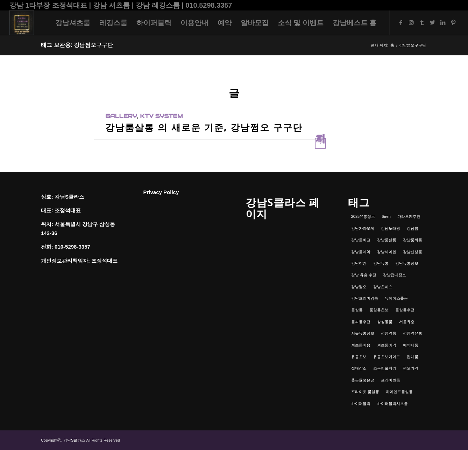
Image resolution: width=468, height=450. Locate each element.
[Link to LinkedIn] (443, 22)
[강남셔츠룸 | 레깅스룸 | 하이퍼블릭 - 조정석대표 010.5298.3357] (21, 22)
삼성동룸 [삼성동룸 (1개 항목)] (384, 322)
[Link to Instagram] (411, 22)
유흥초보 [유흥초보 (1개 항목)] (359, 357)
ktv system (161, 116)
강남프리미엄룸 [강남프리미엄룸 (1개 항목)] (364, 298)
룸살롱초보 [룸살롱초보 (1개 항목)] (379, 310)
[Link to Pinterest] (453, 22)
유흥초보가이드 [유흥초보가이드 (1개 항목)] (386, 357)
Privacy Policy (161, 192)
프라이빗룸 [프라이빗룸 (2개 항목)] (390, 380)
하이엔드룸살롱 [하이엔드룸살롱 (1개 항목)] (399, 392)
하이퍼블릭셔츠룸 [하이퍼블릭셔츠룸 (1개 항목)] (392, 403)
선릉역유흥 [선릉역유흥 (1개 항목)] (412, 333)
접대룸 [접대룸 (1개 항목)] (412, 357)
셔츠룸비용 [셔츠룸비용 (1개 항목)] (360, 345)
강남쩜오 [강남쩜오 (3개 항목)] (359, 287)
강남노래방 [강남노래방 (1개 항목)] (390, 228)
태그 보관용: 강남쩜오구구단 (77, 45)
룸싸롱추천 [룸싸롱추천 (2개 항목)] (360, 322)
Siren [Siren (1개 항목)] (386, 216)
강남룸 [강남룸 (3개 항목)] (412, 228)
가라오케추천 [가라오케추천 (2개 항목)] (408, 216)
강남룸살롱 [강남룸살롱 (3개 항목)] (386, 240)
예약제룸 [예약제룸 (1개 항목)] (410, 345)
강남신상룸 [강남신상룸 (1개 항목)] (412, 252)
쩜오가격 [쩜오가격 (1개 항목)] (410, 368)
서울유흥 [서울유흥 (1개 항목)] (406, 322)
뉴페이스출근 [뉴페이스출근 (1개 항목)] (396, 298)
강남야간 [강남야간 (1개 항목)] (359, 263)
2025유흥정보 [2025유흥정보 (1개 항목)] (363, 216)
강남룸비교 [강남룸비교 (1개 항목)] (360, 240)
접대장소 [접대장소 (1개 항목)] (359, 368)
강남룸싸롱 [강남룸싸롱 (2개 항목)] (412, 240)
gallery (121, 116)
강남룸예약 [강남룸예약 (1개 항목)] (360, 252)
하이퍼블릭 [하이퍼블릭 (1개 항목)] (360, 403)
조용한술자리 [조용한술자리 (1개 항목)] (384, 368)
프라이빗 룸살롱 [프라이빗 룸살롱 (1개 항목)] (365, 392)
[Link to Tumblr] (422, 22)
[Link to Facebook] (401, 22)
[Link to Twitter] (432, 22)
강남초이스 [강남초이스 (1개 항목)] (382, 287)
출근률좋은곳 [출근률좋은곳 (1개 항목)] (362, 380)
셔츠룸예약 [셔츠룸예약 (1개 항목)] (386, 345)
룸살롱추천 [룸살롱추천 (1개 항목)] (404, 310)
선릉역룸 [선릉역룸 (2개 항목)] (388, 333)
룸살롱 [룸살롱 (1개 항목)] (357, 310)
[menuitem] (73, 22)
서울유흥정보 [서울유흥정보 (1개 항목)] (362, 333)
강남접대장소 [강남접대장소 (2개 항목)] (394, 275)
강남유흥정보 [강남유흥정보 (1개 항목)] (406, 263)
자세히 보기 (320, 143)
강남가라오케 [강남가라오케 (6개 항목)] (362, 228)
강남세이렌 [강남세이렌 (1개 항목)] (386, 252)
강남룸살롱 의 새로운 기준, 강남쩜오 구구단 (204, 127)
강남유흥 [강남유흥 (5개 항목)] (381, 263)
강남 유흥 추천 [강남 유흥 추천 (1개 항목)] (363, 275)
